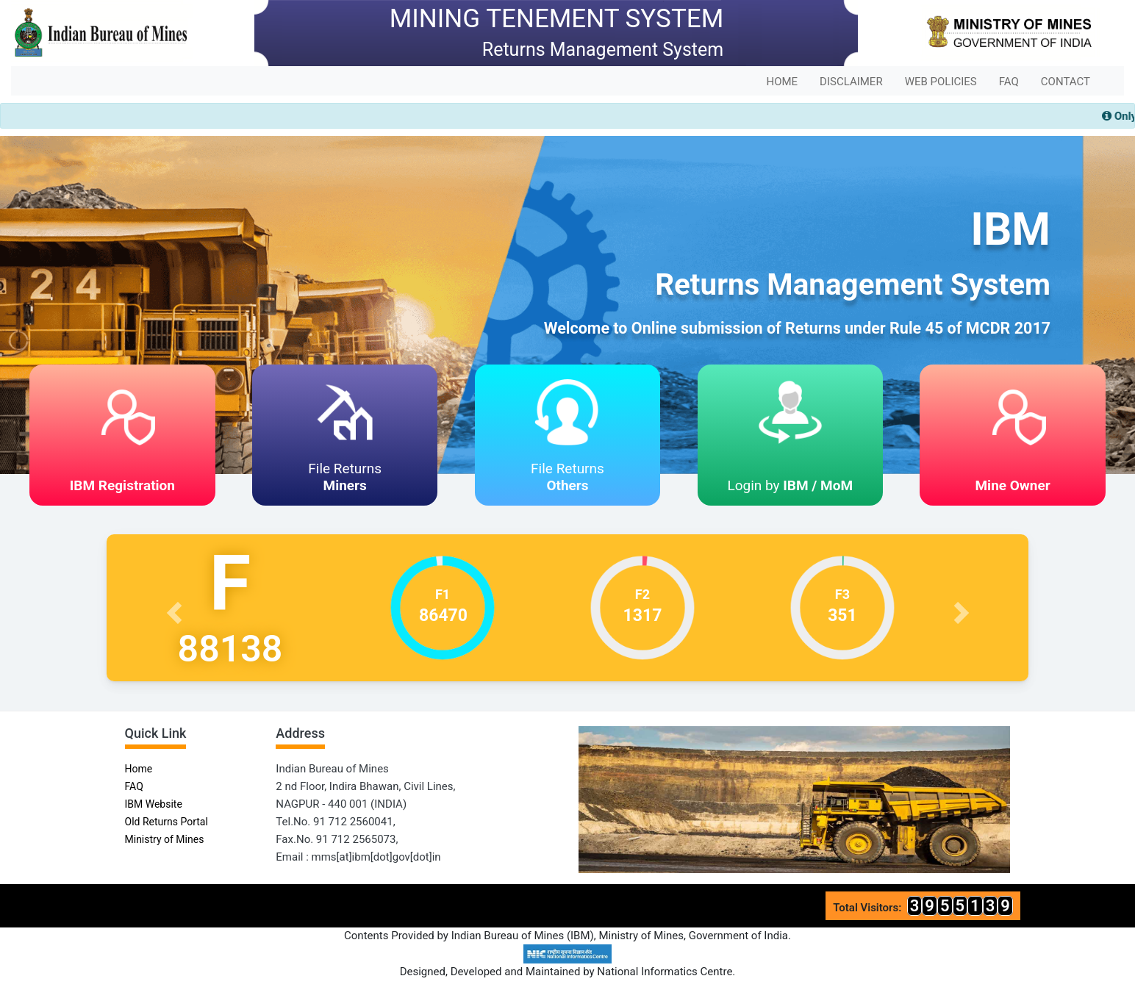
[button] (176, 607)
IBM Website (153, 804)
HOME (782, 81)
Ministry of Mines (164, 839)
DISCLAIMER (851, 81)
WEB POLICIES (941, 81)
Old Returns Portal (166, 822)
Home (139, 769)
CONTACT (1065, 81)
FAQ (1009, 81)
